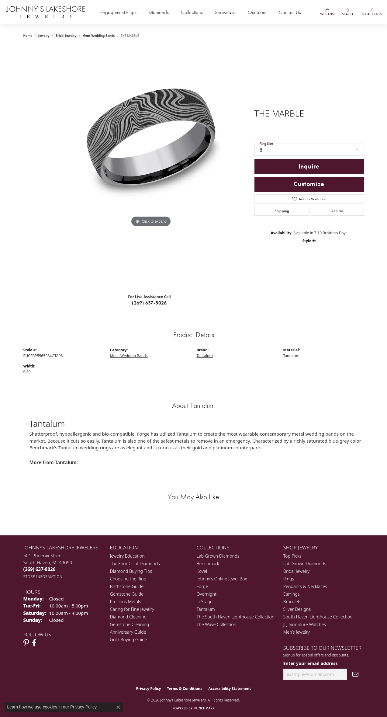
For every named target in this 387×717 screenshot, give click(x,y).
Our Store (257, 12)
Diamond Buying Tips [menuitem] (131, 571)
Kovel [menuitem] (202, 571)
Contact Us (290, 12)
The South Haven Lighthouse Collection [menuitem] (236, 617)
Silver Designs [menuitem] (297, 609)
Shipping (282, 210)
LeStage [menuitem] (205, 601)
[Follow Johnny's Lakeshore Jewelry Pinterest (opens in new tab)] (26, 642)
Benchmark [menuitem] (208, 563)
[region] (151, 167)
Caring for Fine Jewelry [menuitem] (132, 609)
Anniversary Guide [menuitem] (128, 632)
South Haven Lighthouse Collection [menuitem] (318, 617)
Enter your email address (310, 663)
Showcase (225, 12)
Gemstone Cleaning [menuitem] (129, 624)
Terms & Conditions (184, 688)
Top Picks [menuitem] (292, 556)
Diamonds (159, 12)
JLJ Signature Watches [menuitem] (304, 624)
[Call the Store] (39, 569)
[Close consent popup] (118, 707)
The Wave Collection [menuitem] (217, 624)
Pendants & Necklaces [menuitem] (305, 586)
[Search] (347, 12)
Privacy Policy (148, 688)
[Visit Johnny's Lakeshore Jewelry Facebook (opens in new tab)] (34, 642)
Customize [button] (309, 184)
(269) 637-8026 (149, 303)
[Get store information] (43, 576)
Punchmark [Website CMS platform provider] (204, 708)
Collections (192, 12)
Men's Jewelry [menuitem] (296, 632)
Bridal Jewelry (65, 35)
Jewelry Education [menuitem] (127, 556)
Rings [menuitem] (288, 579)
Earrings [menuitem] (291, 594)
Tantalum (205, 355)
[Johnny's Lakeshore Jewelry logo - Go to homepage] (45, 12)
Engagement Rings (118, 12)
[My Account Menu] (372, 12)
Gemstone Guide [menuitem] (126, 594)
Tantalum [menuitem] (206, 609)
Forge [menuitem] (202, 586)
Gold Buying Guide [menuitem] (128, 639)
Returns (337, 210)
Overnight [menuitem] (206, 594)
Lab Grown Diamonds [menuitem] (218, 556)
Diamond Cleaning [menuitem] (128, 617)
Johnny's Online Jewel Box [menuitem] (222, 579)
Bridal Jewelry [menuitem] (296, 571)
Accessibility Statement (229, 688)
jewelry (44, 35)
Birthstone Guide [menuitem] (127, 586)
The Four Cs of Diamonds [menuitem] (135, 563)
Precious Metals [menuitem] (125, 601)
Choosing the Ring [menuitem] (128, 579)
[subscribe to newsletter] (355, 674)
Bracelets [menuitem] (292, 601)
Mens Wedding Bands (98, 35)
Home (28, 35)
